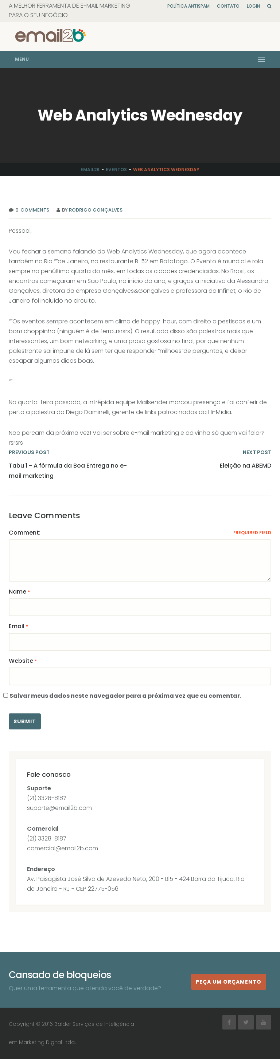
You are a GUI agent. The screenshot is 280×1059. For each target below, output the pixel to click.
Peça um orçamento (228, 981)
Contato (228, 6)
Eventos (116, 169)
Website (21, 661)
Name (17, 591)
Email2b (90, 169)
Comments (34, 209)
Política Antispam (188, 6)
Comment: (24, 532)
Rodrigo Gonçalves (95, 209)
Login (253, 6)
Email (16, 626)
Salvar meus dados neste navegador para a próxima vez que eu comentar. (125, 696)
